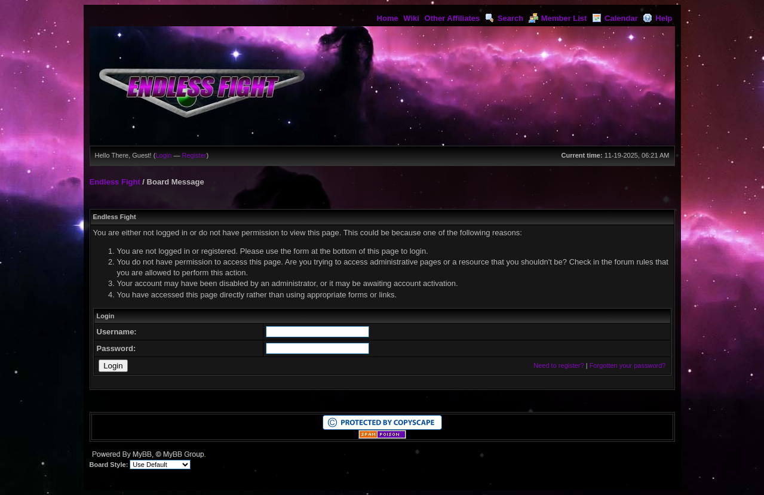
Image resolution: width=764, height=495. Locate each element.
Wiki (411, 18)
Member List (558, 18)
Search (504, 18)
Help (657, 18)
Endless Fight (115, 181)
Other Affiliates (452, 18)
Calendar (615, 18)
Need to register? (558, 365)
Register (194, 155)
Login (163, 155)
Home (387, 18)
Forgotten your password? (628, 365)
